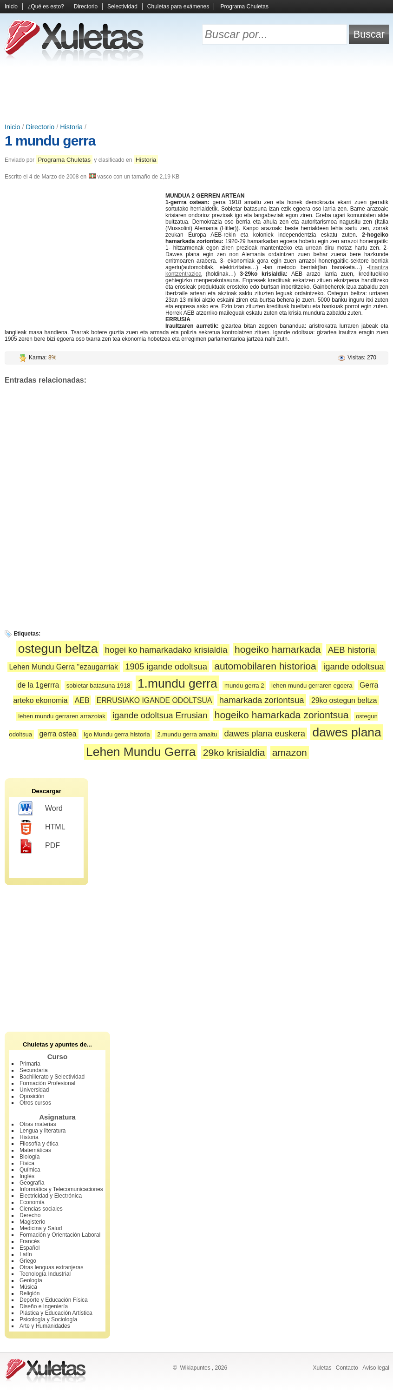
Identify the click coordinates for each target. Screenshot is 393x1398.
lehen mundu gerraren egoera (312, 685)
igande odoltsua (353, 666)
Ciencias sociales (41, 1209)
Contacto (347, 1368)
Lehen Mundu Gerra (141, 752)
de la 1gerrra (38, 685)
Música (28, 1287)
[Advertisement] (196, 93)
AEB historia (351, 650)
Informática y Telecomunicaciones (61, 1189)
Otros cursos (35, 1103)
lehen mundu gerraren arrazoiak (61, 716)
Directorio (86, 6)
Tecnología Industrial (45, 1274)
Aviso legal (375, 1368)
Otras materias (38, 1124)
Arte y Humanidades (45, 1326)
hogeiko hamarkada (278, 649)
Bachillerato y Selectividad (52, 1076)
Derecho (30, 1215)
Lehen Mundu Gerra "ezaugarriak (63, 667)
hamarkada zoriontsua (261, 700)
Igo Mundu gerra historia (117, 734)
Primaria (30, 1063)
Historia (71, 127)
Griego (28, 1261)
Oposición (32, 1096)
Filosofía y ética (39, 1143)
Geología (31, 1280)
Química (30, 1169)
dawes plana (346, 732)
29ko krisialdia (234, 752)
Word (41, 809)
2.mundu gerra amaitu (187, 734)
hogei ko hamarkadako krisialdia (166, 650)
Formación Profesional (47, 1083)
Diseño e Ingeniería (44, 1306)
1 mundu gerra (50, 140)
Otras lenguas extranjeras (51, 1267)
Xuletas (322, 1368)
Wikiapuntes (195, 1368)
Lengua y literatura (43, 1130)
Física (27, 1163)
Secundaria (34, 1070)
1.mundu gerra (177, 683)
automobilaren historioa (265, 666)
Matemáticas (35, 1150)
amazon (289, 752)
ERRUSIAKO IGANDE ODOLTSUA (154, 700)
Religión (29, 1293)
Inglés (27, 1176)
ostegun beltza (58, 649)
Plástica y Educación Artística (56, 1313)
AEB (82, 700)
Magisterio (32, 1222)
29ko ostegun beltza (344, 700)
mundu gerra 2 (244, 685)
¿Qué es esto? (45, 6)
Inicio (11, 6)
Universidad (34, 1090)
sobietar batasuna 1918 (98, 685)
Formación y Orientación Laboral (60, 1235)
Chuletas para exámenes (178, 6)
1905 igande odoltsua (166, 666)
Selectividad (122, 6)
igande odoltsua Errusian (159, 715)
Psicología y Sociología (48, 1319)
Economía (32, 1202)
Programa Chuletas (245, 6)
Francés (29, 1241)
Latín (26, 1254)
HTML (42, 827)
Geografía (32, 1182)
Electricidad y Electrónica (51, 1196)
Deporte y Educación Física (54, 1300)
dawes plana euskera (265, 733)
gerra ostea (58, 734)
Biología (29, 1156)
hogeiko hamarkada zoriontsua (282, 714)
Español (29, 1248)
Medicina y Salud (41, 1228)
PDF (39, 846)
